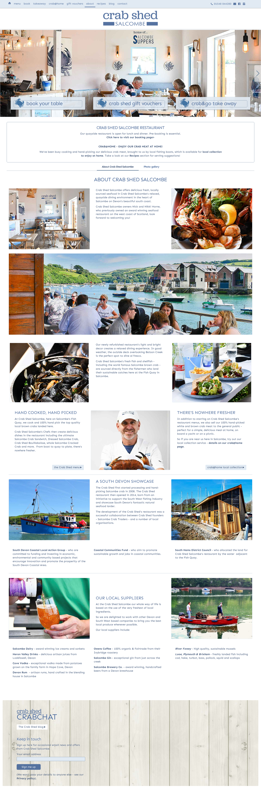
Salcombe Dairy (23, 648)
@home (56, 3)
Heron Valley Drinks (25, 654)
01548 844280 (220, 3)
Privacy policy (26, 778)
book (27, 3)
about (90, 3)
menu (17, 3)
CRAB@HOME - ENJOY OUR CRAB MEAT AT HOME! (130, 146)
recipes (101, 3)
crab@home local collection (225, 467)
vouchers (75, 3)
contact (122, 3)
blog (111, 3)
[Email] (51, 759)
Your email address (29, 754)
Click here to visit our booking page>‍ (130, 137)
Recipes (134, 155)
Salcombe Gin (102, 657)
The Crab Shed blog (32, 726)
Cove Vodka (20, 663)
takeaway (39, 3)
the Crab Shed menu (68, 467)
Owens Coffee (102, 648)
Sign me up (29, 766)
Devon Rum (20, 672)
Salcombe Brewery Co (108, 667)
